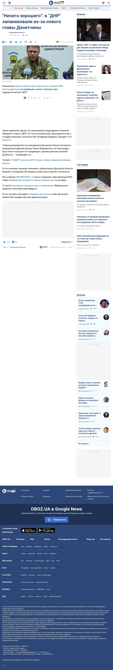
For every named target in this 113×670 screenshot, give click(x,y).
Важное (81, 14)
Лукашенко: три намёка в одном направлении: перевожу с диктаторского (90, 415)
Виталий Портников (85, 437)
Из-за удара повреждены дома (88, 226)
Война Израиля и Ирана (49, 8)
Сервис (52, 568)
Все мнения (83, 444)
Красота (38, 596)
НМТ (57, 561)
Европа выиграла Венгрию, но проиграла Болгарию (88, 400)
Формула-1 (53, 553)
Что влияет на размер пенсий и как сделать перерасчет (93, 206)
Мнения (81, 295)
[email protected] (28, 654)
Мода (45, 596)
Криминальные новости (17, 32)
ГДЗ (22, 561)
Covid (48, 589)
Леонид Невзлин (84, 339)
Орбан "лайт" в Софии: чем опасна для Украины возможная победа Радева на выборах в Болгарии (93, 48)
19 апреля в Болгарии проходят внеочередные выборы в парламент (90, 55)
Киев (22, 546)
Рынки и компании (27, 582)
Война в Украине (32, 8)
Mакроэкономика (42, 582)
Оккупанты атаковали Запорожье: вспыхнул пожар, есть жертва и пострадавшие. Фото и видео (93, 219)
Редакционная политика (17, 247)
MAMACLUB (40, 589)
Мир (32, 539)
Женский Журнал (55, 596)
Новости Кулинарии (44, 575)
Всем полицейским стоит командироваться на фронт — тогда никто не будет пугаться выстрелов (88, 303)
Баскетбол (31, 553)
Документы (47, 496)
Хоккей (39, 553)
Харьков (29, 546)
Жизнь (47, 539)
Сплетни (31, 596)
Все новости (105, 539)
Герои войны (18, 8)
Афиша (23, 596)
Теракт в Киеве (93, 8)
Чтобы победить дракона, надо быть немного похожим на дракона (90, 430)
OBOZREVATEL (23, 177)
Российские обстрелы (77, 8)
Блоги (74, 539)
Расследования (65, 539)
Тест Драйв (25, 568)
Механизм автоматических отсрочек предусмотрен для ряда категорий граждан (87, 106)
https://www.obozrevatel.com (77, 606)
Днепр (46, 546)
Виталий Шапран (84, 391)
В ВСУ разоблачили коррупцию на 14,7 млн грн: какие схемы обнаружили (93, 239)
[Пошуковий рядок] (109, 3)
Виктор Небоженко (85, 406)
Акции (46, 568)
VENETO (64, 8)
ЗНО (52, 561)
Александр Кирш (84, 324)
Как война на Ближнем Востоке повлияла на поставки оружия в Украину (88, 333)
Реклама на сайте (27, 496)
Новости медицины (28, 589)
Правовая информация (73, 490)
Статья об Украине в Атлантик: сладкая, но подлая (88, 318)
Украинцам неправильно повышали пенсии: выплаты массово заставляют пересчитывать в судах (90, 198)
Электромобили (36, 568)
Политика (20, 539)
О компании (25, 490)
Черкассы (53, 546)
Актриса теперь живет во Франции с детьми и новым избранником (87, 80)
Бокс (45, 553)
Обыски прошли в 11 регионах (88, 245)
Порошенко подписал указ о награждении (33, 185)
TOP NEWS (82, 165)
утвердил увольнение (40, 194)
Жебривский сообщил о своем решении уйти (32, 180)
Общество (90, 539)
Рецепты (24, 575)
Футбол (23, 553)
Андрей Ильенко (84, 309)
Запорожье (38, 546)
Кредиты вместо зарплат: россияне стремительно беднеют (90, 385)
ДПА (47, 561)
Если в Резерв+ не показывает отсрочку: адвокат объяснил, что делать (88, 96)
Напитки (32, 575)
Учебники (29, 561)
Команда (46, 490)
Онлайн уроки (39, 561)
